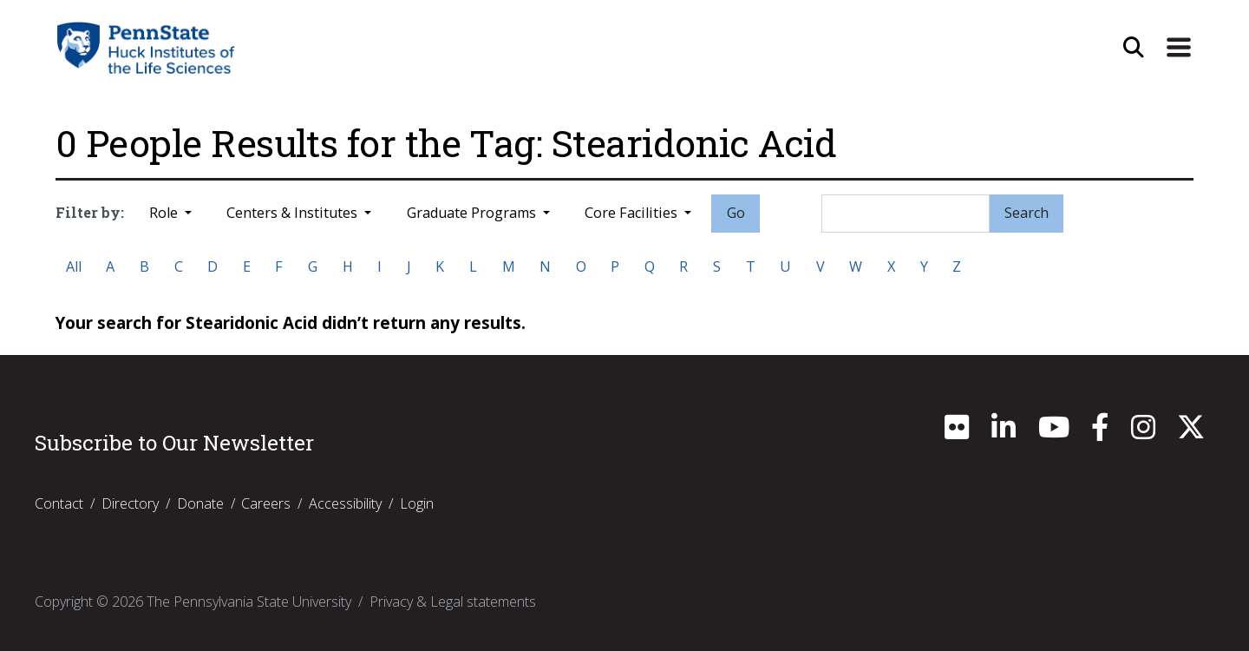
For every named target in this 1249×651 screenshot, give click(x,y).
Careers (266, 503)
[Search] (905, 213)
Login (417, 503)
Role (165, 212)
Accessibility (345, 503)
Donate (200, 503)
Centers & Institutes (293, 212)
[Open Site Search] (1133, 47)
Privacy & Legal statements (452, 601)
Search (1026, 212)
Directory (130, 503)
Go (736, 212)
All (74, 266)
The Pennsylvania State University (249, 601)
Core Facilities (633, 212)
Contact (59, 503)
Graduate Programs (473, 212)
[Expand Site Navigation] (1178, 47)
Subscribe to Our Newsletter (174, 443)
